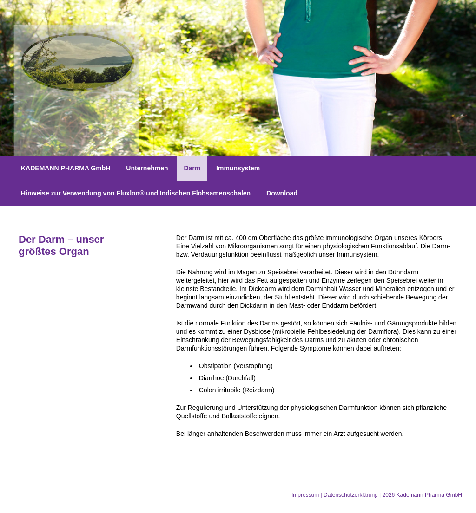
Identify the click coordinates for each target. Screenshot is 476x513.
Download (282, 193)
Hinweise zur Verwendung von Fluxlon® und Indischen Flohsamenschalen (136, 193)
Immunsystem (238, 168)
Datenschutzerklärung (351, 495)
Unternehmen (147, 168)
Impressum (305, 495)
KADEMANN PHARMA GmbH (65, 168)
